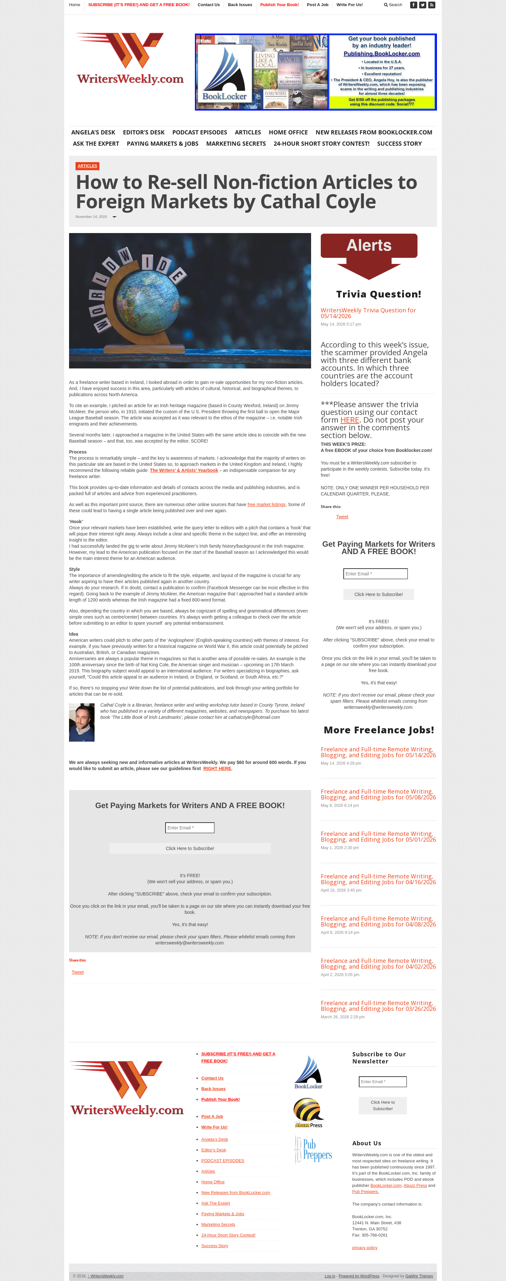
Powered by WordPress (359, 1276)
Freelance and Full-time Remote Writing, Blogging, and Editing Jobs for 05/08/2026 (378, 794)
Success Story (399, 143)
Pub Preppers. (365, 1191)
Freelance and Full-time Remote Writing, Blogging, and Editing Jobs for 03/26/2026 (378, 1005)
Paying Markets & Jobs (162, 143)
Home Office (288, 132)
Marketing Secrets (236, 143)
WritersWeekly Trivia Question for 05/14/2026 (368, 313)
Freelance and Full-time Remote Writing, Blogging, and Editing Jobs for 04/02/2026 (378, 963)
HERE (349, 419)
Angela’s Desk (93, 132)
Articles (248, 132)
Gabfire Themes (419, 1276)
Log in (330, 1276)
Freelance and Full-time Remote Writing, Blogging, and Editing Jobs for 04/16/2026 (378, 879)
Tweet (78, 972)
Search (393, 4)
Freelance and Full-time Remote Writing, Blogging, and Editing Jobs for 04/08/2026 (378, 921)
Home (74, 4)
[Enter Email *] (190, 827)
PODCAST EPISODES (199, 132)
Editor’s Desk (144, 132)
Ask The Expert (96, 143)
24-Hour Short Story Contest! (321, 143)
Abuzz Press (415, 1185)
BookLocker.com (385, 1185)
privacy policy (365, 1247)
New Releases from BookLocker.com (374, 132)
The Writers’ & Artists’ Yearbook (184, 470)
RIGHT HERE (217, 768)
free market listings (266, 504)
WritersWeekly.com (106, 1276)
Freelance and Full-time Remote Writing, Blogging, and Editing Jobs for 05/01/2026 (378, 836)
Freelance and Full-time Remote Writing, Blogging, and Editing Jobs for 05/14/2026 (378, 752)
